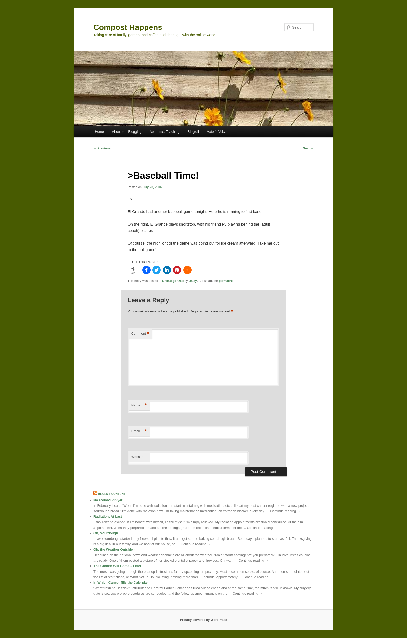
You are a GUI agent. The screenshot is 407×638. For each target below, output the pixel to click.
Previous (102, 148)
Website (137, 457)
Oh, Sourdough (105, 533)
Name (139, 405)
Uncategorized (173, 281)
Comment (140, 334)
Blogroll (193, 132)
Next (308, 148)
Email (139, 431)
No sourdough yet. (108, 500)
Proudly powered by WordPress (203, 620)
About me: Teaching (164, 132)
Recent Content (112, 493)
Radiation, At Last (107, 516)
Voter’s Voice (216, 132)
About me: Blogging (126, 132)
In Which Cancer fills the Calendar (120, 582)
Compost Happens (127, 27)
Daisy (193, 281)
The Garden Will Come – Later (117, 566)
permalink (226, 281)
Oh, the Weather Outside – (114, 549)
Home (99, 132)
